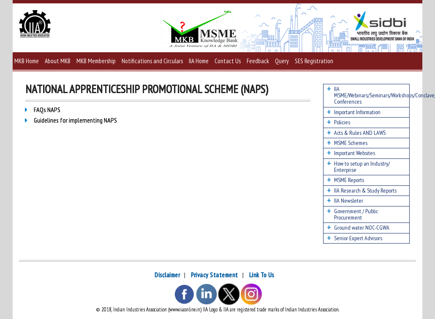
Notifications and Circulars (152, 61)
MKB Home (26, 61)
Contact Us (228, 61)
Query (282, 61)
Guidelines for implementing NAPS (77, 120)
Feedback (258, 61)
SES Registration (314, 61)
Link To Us (261, 275)
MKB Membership (96, 61)
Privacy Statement (214, 275)
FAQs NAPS (47, 109)
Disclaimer (167, 275)
